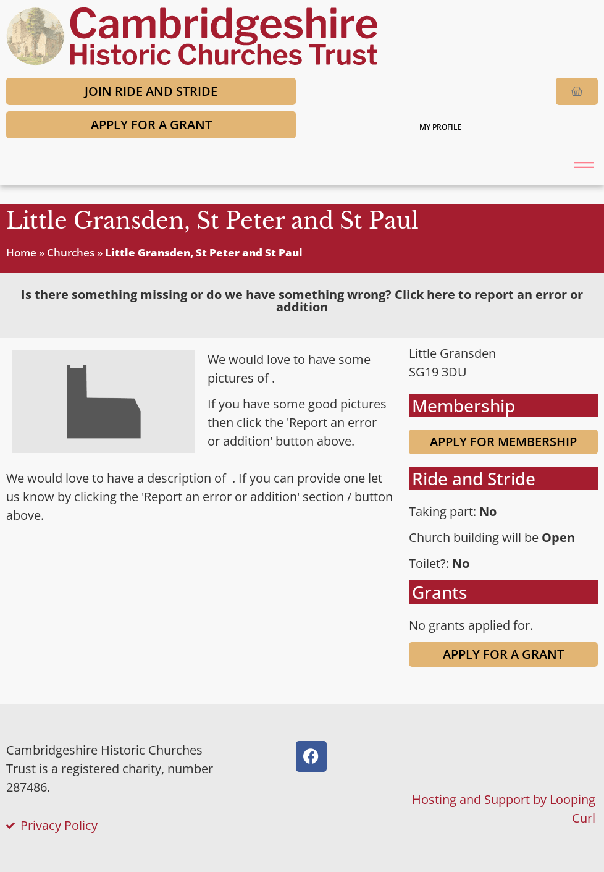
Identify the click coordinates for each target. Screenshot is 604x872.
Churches (70, 252)
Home (21, 252)
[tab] (302, 301)
